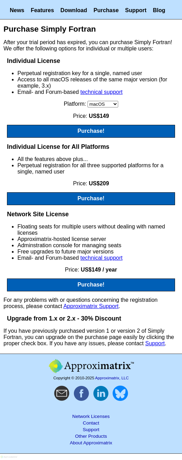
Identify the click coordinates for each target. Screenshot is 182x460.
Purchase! (90, 131)
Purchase (106, 10)
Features (42, 10)
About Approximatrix (91, 442)
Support (135, 10)
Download (73, 10)
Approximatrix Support (91, 306)
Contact (91, 423)
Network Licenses (90, 416)
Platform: (76, 104)
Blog (159, 10)
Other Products (91, 436)
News (17, 10)
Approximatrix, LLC (112, 378)
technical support (102, 92)
